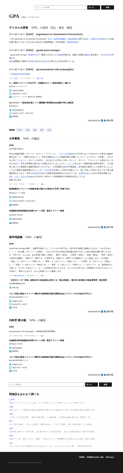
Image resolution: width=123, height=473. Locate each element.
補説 (12, 61)
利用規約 (82, 457)
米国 (30, 55)
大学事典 (14, 138)
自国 (92, 39)
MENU (11, 2)
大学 (36, 55)
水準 (51, 170)
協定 (87, 39)
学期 (27, 130)
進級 (65, 167)
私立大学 (24, 176)
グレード (22, 160)
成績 (61, 55)
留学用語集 (15, 237)
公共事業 (100, 39)
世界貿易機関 (60, 39)
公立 (17, 176)
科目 (53, 157)
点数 (35, 130)
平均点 (107, 55)
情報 (38, 78)
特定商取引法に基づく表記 (95, 457)
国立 (11, 176)
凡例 (42, 78)
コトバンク (19, 7)
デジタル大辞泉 (18, 27)
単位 (48, 160)
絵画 (49, 130)
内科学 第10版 (17, 320)
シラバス (71, 163)
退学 (80, 167)
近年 (17, 163)
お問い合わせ (110, 457)
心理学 (19, 130)
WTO (50, 39)
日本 (45, 61)
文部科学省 (83, 173)
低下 (40, 163)
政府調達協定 (72, 42)
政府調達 (73, 39)
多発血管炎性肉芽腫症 (20, 74)
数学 (42, 130)
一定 (46, 170)
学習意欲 (36, 173)
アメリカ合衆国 (66, 154)
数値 (87, 55)
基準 (32, 61)
